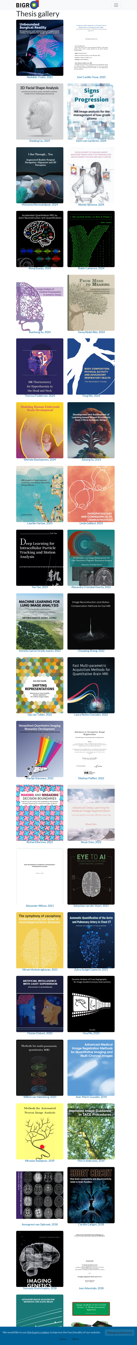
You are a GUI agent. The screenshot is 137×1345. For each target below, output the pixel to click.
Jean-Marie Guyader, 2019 (55, 628)
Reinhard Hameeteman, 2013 (55, 1108)
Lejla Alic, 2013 (109, 1036)
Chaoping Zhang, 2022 (109, 355)
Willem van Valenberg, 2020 (27, 628)
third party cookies (38, 1332)
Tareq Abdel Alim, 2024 (55, 219)
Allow (75, 1339)
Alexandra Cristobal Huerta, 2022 (55, 355)
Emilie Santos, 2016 (82, 831)
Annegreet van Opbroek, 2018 (28, 697)
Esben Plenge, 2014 (82, 969)
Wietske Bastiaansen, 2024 (28, 287)
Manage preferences (119, 1332)
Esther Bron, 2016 (109, 831)
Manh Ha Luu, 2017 (27, 831)
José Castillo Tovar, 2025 (55, 83)
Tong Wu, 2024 (109, 217)
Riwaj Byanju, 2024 (82, 149)
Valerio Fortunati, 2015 (109, 901)
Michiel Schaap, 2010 (82, 1242)
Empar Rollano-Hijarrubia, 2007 (27, 1311)
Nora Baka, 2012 (28, 1172)
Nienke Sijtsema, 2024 (55, 151)
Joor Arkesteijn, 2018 (109, 697)
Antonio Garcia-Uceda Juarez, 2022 (82, 355)
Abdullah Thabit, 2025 (27, 83)
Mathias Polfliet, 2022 (109, 424)
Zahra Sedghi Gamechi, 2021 (55, 560)
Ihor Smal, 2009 (109, 1241)
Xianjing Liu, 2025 (82, 81)
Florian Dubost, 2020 (82, 560)
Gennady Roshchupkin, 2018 (82, 697)
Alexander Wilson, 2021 (82, 492)
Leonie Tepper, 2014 (109, 969)
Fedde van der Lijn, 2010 (55, 1242)
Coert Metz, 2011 (54, 1172)
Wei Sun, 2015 (27, 968)
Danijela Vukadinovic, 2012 (82, 1106)
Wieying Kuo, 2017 (55, 831)
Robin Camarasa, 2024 (109, 151)
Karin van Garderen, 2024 (109, 83)
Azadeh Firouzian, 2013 (54, 1038)
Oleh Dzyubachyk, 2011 (82, 1174)
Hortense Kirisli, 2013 (82, 1038)
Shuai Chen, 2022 (55, 490)
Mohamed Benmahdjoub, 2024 (27, 153)
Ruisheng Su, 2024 (28, 217)
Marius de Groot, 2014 (28, 1038)
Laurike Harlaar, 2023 (82, 287)
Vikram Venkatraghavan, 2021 (28, 562)
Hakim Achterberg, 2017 (109, 765)
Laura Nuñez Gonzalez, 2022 (55, 424)
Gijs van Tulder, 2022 (28, 424)
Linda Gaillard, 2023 (109, 286)
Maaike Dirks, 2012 (109, 1104)
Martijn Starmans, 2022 (82, 424)
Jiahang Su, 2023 (55, 286)
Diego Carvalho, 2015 (82, 901)
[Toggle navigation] (116, 5)
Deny (63, 1339)
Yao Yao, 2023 (28, 354)
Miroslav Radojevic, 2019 (82, 628)
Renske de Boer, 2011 (109, 1174)
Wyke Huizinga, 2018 (28, 765)
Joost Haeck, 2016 (28, 900)
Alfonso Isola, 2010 (27, 1241)
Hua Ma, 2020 (109, 558)
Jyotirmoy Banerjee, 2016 (55, 901)
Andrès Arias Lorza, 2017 (55, 765)
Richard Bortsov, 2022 (28, 492)
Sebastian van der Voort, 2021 (109, 492)
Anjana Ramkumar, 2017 (82, 765)
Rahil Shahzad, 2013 (27, 1106)
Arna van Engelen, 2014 (55, 969)
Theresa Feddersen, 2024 (82, 219)
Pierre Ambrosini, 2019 (109, 628)
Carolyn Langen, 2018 (55, 697)
